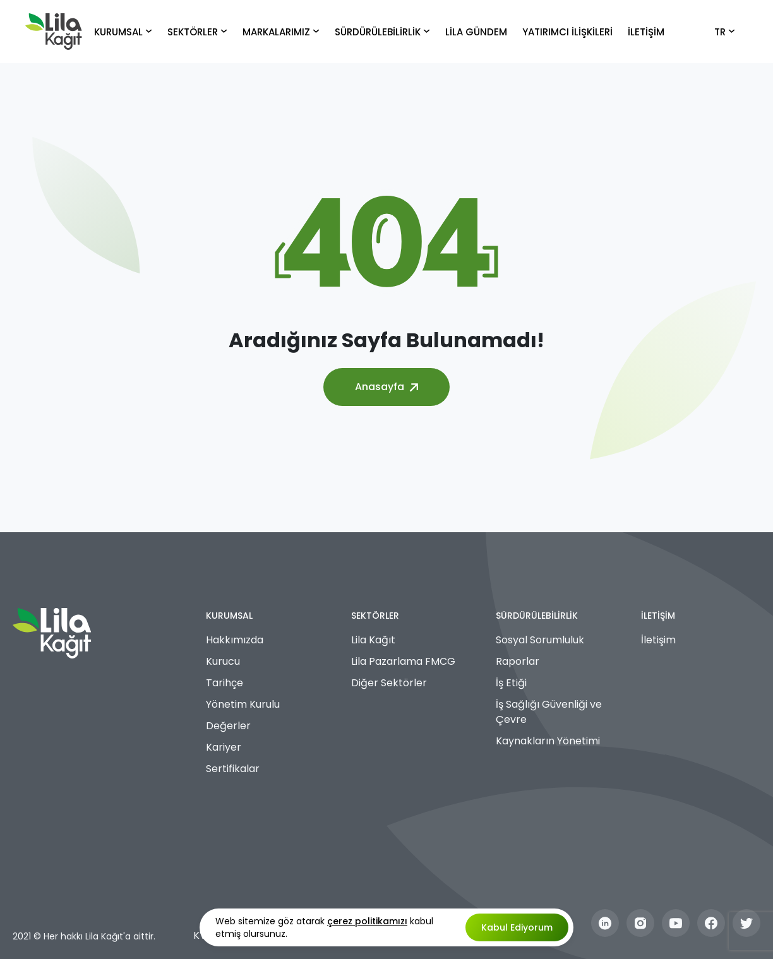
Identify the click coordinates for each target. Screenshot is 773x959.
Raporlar (517, 661)
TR (724, 32)
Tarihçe (224, 683)
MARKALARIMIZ (281, 32)
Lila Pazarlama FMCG (403, 661)
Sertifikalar (233, 768)
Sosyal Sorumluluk (540, 640)
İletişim (658, 640)
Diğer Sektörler (389, 683)
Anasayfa (386, 386)
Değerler (228, 725)
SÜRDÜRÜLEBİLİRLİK (382, 32)
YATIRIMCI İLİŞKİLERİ (567, 32)
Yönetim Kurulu (243, 704)
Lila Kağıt (373, 640)
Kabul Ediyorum (517, 927)
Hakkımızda (234, 640)
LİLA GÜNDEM (476, 32)
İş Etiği (511, 683)
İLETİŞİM (646, 32)
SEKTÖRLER (197, 32)
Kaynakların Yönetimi (548, 741)
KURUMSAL (123, 32)
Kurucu (223, 661)
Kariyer (223, 747)
